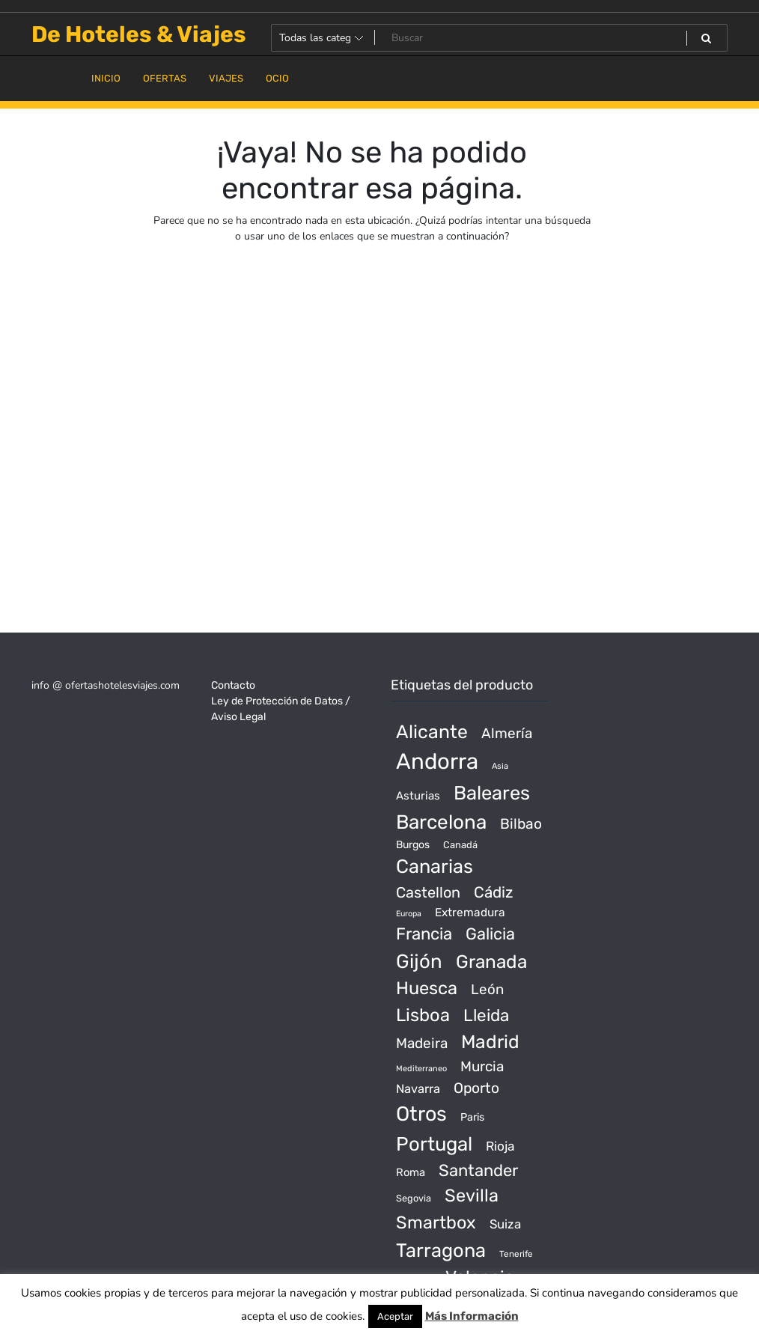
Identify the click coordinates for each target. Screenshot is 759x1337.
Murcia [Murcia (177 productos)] (482, 1066)
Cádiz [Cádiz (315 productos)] (493, 892)
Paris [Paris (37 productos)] (472, 1117)
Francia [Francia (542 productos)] (424, 934)
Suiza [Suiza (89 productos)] (505, 1223)
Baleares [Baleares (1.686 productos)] (492, 793)
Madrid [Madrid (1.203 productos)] (490, 1042)
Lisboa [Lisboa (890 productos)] (423, 1015)
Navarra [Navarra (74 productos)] (418, 1089)
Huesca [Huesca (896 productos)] (426, 988)
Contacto (233, 685)
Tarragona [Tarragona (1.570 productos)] (441, 1250)
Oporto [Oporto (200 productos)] (476, 1088)
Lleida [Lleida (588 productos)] (486, 1015)
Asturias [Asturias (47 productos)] (418, 795)
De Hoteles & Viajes (138, 34)
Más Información (472, 1316)
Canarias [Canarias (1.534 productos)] (434, 866)
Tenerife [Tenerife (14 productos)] (516, 1254)
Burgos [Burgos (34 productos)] (413, 844)
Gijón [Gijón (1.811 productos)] (419, 961)
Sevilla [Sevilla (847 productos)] (472, 1195)
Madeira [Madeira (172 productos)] (422, 1043)
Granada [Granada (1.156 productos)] (491, 961)
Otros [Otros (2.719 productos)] (421, 1114)
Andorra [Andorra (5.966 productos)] (437, 761)
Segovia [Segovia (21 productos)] (413, 1198)
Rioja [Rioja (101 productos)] (500, 1146)
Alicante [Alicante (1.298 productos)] (432, 732)
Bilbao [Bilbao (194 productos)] (521, 823)
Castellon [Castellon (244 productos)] (428, 892)
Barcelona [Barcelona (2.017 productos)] (441, 822)
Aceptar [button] (395, 1316)
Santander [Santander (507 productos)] (478, 1170)
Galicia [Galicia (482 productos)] (490, 934)
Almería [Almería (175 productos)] (506, 733)
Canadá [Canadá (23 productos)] (460, 844)
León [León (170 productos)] (487, 989)
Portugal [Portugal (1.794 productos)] (434, 1144)
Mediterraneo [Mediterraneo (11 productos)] (421, 1068)
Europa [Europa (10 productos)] (408, 914)
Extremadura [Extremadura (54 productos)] (470, 912)
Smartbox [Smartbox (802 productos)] (436, 1222)
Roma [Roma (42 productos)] (410, 1172)
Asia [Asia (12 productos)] (500, 766)
